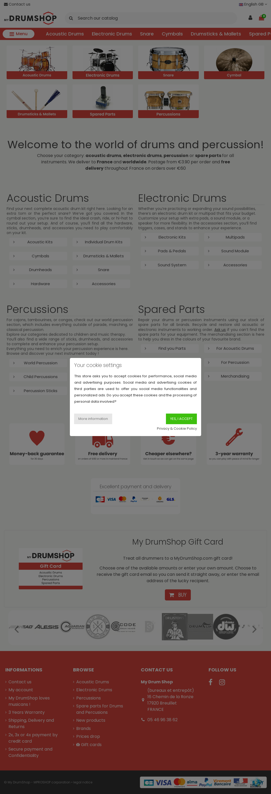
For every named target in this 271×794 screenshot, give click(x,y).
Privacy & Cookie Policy (177, 428)
